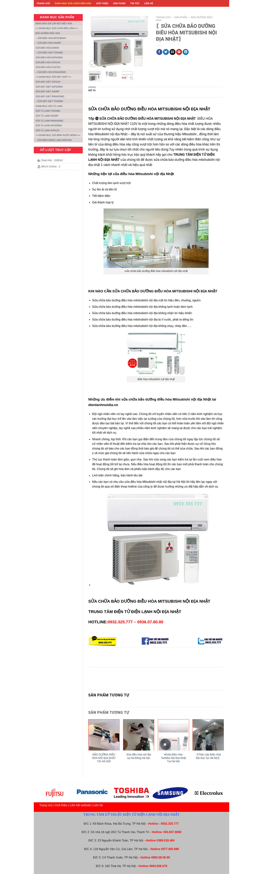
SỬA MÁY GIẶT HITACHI (48, 82)
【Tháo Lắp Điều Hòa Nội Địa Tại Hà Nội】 (208, 756)
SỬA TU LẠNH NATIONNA (49, 125)
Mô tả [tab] (92, 90)
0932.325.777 (170, 823)
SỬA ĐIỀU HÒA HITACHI (48, 62)
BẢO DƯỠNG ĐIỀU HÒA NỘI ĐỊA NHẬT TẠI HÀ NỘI (104, 758)
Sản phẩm (119, 3)
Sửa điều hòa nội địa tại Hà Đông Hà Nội (138, 756)
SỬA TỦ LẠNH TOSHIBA (48, 111)
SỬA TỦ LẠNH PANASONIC (49, 121)
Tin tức (135, 3)
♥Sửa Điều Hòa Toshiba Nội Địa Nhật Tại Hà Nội (173, 758)
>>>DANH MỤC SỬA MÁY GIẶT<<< (53, 77)
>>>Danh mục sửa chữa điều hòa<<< (57, 28)
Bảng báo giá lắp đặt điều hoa (54, 23)
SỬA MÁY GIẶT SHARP (47, 91)
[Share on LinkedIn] (186, 52)
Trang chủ (43, 3)
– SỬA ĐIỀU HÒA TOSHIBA (49, 52)
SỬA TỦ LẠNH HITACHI (47, 130)
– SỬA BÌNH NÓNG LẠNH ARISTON (54, 140)
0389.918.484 (166, 840)
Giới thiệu (102, 3)
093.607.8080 (172, 832)
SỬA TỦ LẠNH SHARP (47, 116)
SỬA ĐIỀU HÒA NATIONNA (49, 57)
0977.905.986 (170, 849)
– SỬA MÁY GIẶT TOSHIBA (49, 101)
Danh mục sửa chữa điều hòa (73, 3)
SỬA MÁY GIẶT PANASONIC (50, 96)
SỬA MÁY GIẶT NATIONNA (49, 87)
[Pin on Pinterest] (179, 52)
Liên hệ (148, 3)
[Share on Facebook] (159, 52)
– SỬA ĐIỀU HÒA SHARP (48, 43)
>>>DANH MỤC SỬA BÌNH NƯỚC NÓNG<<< (58, 135)
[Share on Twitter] (166, 52)
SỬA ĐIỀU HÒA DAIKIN (47, 48)
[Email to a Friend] (172, 52)
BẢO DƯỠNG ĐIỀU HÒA (48, 33)
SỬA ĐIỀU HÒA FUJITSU (48, 67)
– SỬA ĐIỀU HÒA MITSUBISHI (51, 38)
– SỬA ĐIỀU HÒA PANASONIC (51, 72)
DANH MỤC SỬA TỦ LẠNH (49, 106)
